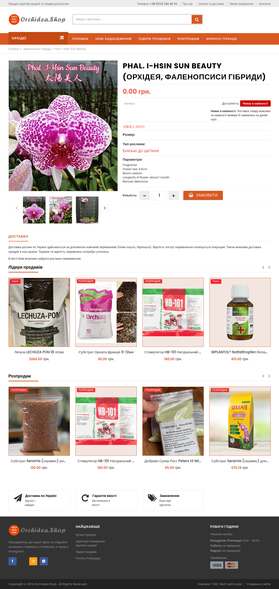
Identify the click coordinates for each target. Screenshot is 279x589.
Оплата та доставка (211, 4)
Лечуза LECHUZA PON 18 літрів (39, 352)
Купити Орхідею (86, 535)
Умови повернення (241, 4)
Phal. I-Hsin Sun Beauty (70, 49)
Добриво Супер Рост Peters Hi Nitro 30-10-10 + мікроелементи (174, 460)
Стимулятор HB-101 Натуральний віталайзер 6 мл (174, 352)
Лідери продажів (86, 552)
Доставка (19, 236)
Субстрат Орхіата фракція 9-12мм (106, 352)
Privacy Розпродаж (88, 558)
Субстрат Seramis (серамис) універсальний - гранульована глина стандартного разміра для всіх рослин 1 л (40, 460)
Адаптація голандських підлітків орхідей (90, 543)
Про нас (188, 4)
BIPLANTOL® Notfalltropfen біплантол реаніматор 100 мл (241, 352)
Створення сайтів (258, 584)
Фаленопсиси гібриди (37, 49)
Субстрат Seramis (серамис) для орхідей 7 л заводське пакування (241, 460)
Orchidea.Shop (46, 584)
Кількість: (130, 195)
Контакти (265, 4)
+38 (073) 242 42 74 (163, 4)
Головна (14, 49)
